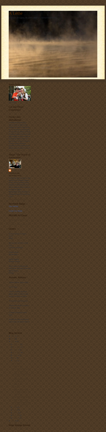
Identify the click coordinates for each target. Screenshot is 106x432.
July (14, 358)
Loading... (12, 112)
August (15, 355)
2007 (13, 421)
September (17, 352)
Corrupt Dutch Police (20, 399)
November (17, 347)
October (16, 350)
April (15, 410)
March (15, 413)
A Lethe (15, 13)
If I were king (17, 363)
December (17, 344)
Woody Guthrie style (15, 150)
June (15, 360)
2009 (13, 339)
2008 (13, 341)
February (16, 415)
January (16, 418)
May (15, 407)
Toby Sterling (18, 170)
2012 (13, 336)
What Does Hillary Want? (21, 397)
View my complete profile (17, 199)
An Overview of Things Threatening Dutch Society (20, 391)
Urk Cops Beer (18, 366)
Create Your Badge (15, 211)
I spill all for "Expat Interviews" (19, 224)
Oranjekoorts (17, 384)
